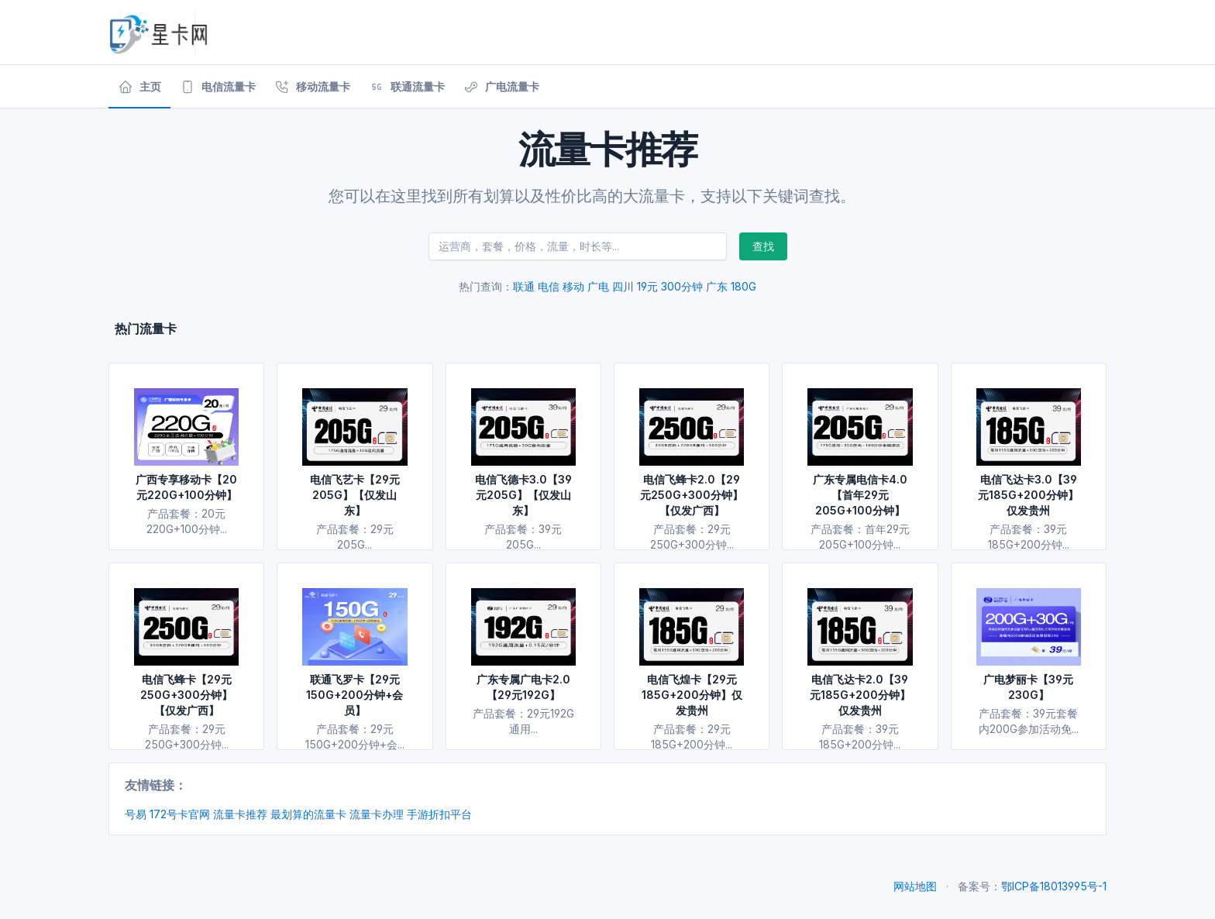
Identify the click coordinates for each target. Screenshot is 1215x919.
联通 (524, 286)
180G (743, 286)
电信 (548, 286)
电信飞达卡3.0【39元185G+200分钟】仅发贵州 (1028, 495)
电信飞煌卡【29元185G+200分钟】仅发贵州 (692, 695)
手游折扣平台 (439, 814)
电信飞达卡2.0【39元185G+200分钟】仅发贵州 (860, 695)
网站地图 (915, 886)
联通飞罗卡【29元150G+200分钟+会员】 (354, 695)
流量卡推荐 (240, 814)
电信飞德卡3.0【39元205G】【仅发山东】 (523, 495)
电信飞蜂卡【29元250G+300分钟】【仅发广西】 (186, 695)
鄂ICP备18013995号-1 (1054, 886)
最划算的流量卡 (308, 814)
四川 (623, 286)
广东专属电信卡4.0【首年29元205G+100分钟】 (860, 495)
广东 (717, 286)
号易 (135, 814)
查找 (763, 246)
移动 (573, 286)
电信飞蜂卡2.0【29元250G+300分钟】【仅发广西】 (691, 495)
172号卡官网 (180, 814)
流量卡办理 (376, 814)
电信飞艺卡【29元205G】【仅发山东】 (355, 495)
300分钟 (682, 286)
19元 (647, 286)
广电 (598, 286)
